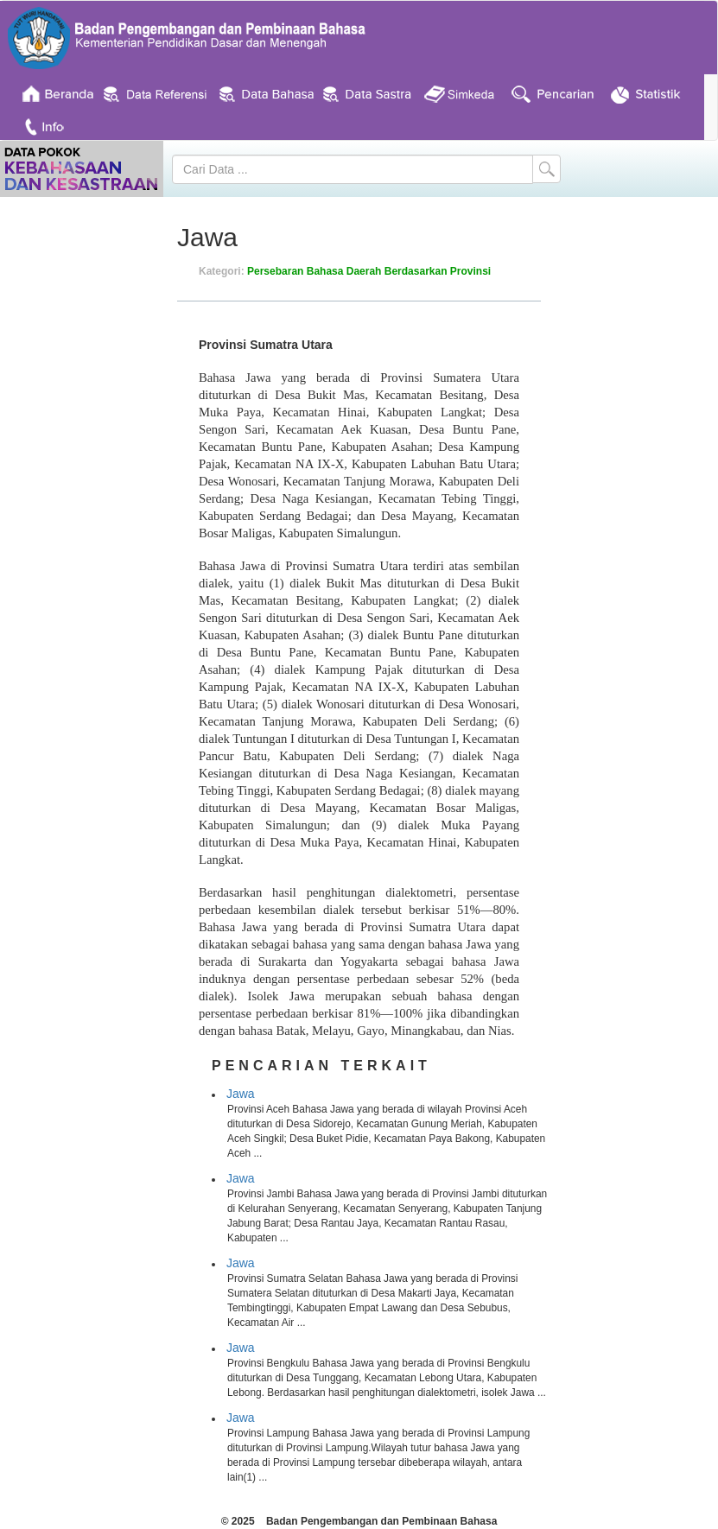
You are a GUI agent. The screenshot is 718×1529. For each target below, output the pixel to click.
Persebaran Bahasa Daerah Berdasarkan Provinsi (369, 271)
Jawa (240, 1094)
